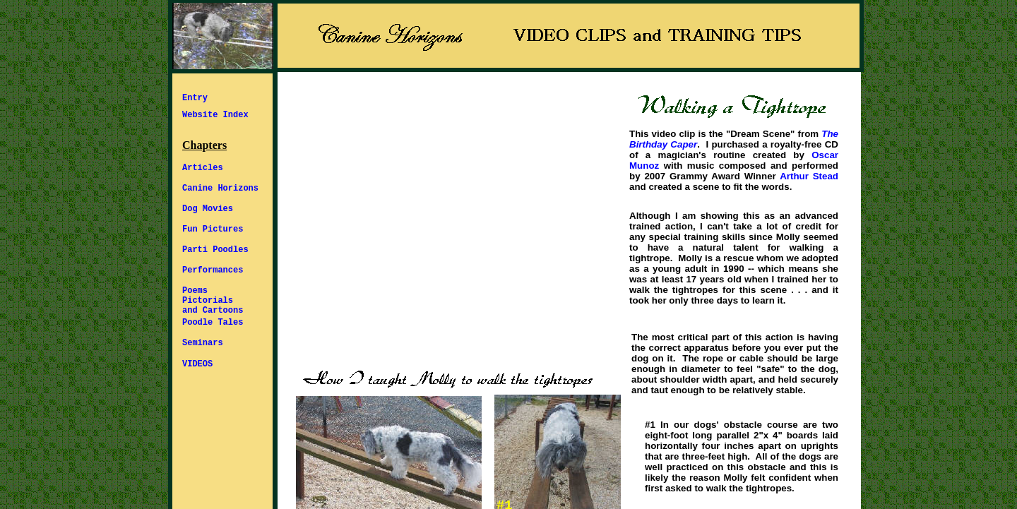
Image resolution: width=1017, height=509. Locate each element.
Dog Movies (207, 209)
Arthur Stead (809, 176)
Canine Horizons (220, 188)
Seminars (202, 343)
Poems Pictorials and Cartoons (212, 301)
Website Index (215, 115)
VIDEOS (197, 364)
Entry (195, 98)
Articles (202, 168)
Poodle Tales (212, 323)
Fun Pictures (212, 229)
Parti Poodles (215, 250)
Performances (212, 270)
